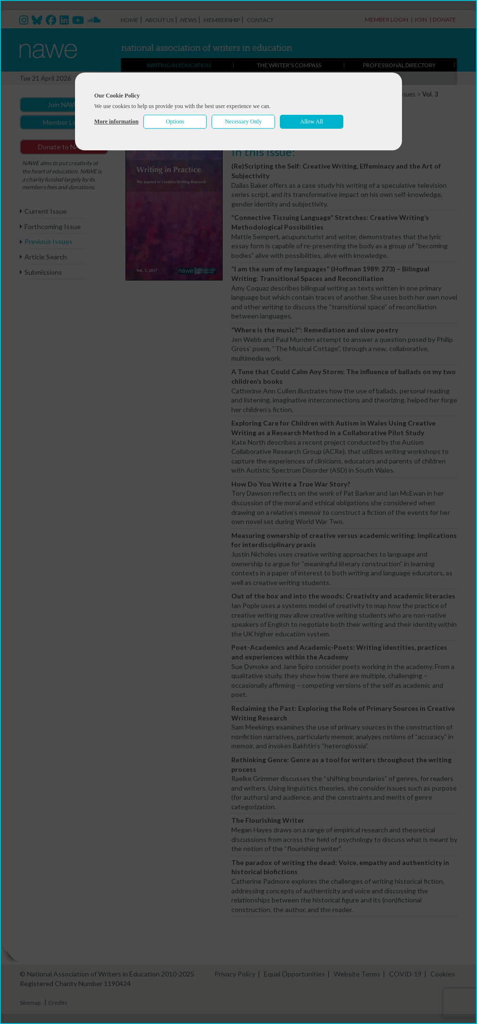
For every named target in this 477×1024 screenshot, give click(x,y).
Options (175, 121)
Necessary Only (243, 121)
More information (116, 121)
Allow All (311, 121)
